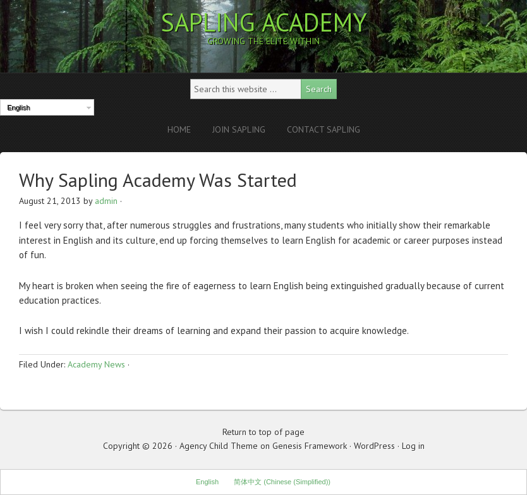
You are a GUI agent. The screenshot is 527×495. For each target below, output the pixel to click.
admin (106, 200)
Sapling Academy (264, 22)
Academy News (96, 364)
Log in (413, 445)
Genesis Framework (309, 445)
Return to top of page (263, 432)
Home (179, 129)
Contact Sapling (323, 129)
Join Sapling (238, 129)
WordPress (374, 445)
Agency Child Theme (218, 445)
